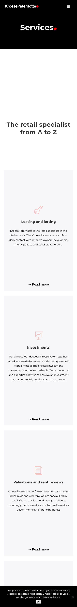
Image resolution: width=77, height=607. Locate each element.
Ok (38, 602)
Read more (40, 284)
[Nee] (72, 596)
